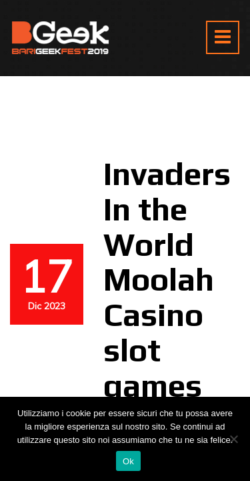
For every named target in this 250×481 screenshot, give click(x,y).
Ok (128, 461)
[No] (233, 439)
